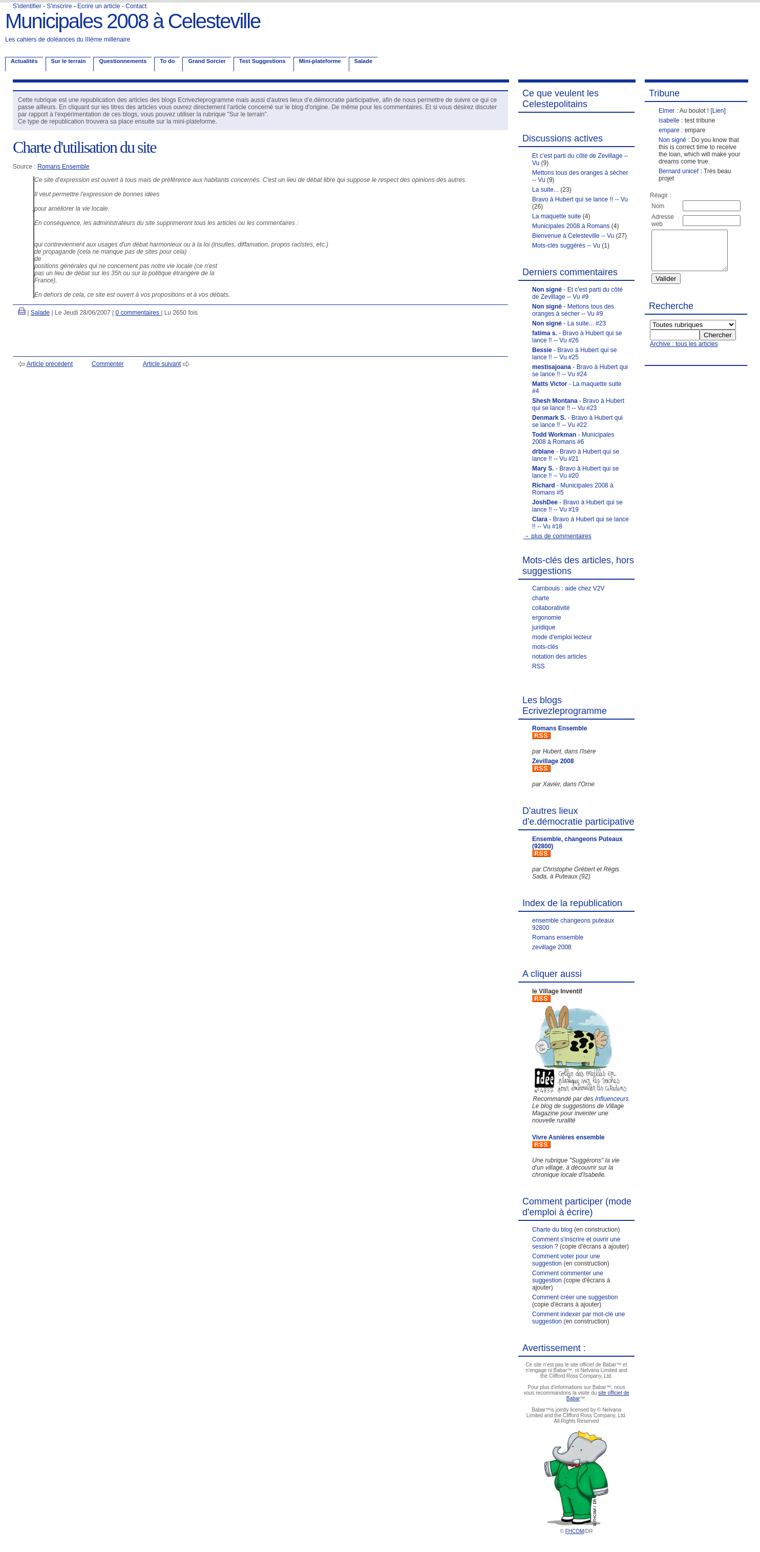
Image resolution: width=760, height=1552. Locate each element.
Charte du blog (552, 1229)
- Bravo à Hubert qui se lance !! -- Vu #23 (578, 404)
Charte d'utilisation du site (84, 147)
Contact (135, 6)
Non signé (672, 140)
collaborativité (550, 607)
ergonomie (546, 617)
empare (669, 130)
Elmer (666, 110)
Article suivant (162, 363)
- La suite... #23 (569, 323)
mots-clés (545, 646)
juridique (543, 627)
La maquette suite (556, 216)
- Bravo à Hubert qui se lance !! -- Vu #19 (577, 506)
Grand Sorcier (206, 61)
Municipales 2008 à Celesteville (132, 21)
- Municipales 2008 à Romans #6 (573, 438)
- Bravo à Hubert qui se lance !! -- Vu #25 (574, 353)
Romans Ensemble (63, 166)
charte (540, 598)
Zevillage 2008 (553, 761)
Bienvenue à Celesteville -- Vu (573, 235)
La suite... (545, 189)
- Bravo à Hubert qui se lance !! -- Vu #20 (575, 472)
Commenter (108, 363)
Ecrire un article (98, 6)
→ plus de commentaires (557, 536)
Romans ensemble (557, 937)
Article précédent (50, 363)
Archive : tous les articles (684, 351)
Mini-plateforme (320, 61)
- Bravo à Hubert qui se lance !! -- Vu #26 (577, 337)
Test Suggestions (262, 61)
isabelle (669, 120)
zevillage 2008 (552, 947)
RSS (538, 666)
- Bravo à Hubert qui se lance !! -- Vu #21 (575, 455)
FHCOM (574, 1531)
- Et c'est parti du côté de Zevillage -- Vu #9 (577, 293)
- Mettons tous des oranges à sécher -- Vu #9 (573, 310)
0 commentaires (138, 312)
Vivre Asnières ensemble (568, 1137)
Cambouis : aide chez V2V (568, 588)
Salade (363, 61)
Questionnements (122, 61)
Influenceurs (611, 1098)
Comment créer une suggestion (575, 1297)
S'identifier (27, 6)
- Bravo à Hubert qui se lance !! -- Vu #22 (577, 421)
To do (167, 61)
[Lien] (717, 110)
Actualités (24, 61)
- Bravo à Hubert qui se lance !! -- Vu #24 (580, 370)
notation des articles (559, 656)
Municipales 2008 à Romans (570, 226)
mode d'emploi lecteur (562, 637)
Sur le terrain (68, 61)
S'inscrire (59, 6)
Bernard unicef (679, 171)
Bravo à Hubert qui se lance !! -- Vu (580, 199)
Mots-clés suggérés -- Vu (566, 245)
